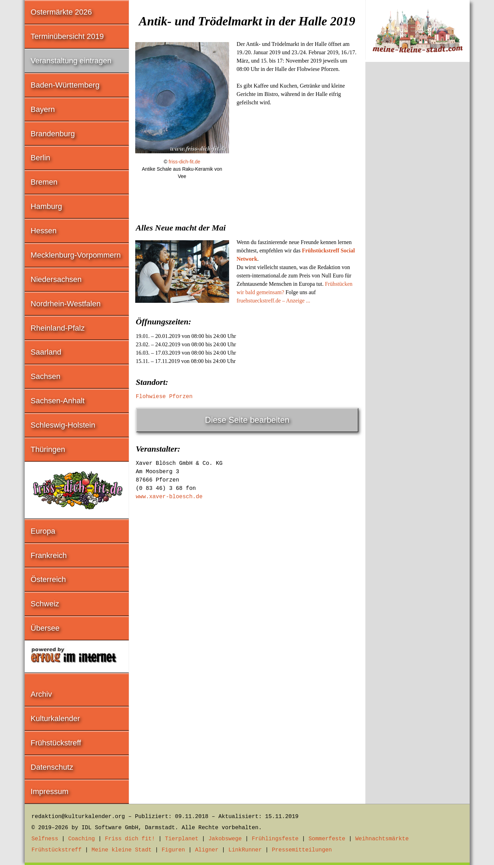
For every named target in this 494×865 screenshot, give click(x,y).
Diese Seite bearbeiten (247, 420)
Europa (43, 531)
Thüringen (48, 449)
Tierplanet (182, 839)
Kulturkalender (55, 718)
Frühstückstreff (56, 742)
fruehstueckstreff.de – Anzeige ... (273, 301)
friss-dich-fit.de (184, 161)
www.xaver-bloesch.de (169, 497)
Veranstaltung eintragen (71, 60)
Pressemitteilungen (302, 850)
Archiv (41, 694)
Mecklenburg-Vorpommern (76, 255)
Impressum (49, 791)
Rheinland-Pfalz (57, 328)
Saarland (46, 352)
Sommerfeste (326, 839)
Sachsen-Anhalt (57, 400)
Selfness (45, 839)
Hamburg (46, 206)
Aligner (206, 850)
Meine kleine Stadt (121, 850)
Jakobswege (225, 839)
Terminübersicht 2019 (67, 36)
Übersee (45, 628)
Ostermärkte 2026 (61, 12)
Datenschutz (52, 767)
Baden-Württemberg (65, 85)
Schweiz (45, 603)
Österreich (48, 579)
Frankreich (49, 555)
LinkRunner (245, 850)
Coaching (81, 839)
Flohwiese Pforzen (164, 397)
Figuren (173, 850)
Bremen (44, 182)
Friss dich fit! (130, 839)
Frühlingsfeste (275, 839)
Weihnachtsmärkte (382, 839)
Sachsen (45, 376)
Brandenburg (53, 133)
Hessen (44, 230)
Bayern (43, 109)
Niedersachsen (56, 279)
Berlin (40, 157)
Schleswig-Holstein (63, 425)
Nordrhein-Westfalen (65, 303)
